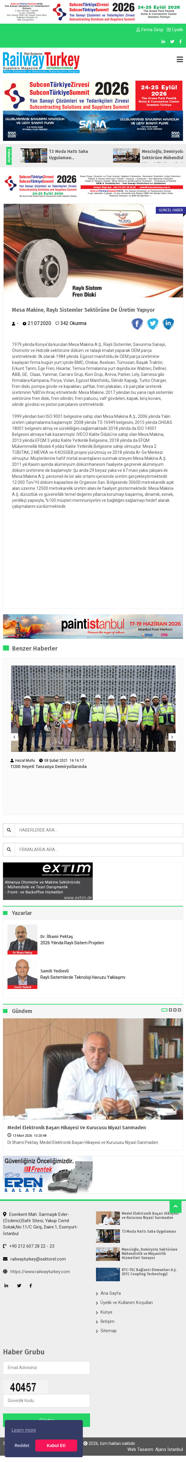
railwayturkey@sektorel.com (34, 1259)
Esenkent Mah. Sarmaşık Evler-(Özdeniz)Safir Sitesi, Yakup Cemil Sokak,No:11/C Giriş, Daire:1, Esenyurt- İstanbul (40, 1224)
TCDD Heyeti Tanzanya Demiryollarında (48, 766)
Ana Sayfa (110, 1293)
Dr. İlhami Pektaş (56, 936)
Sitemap (108, 1330)
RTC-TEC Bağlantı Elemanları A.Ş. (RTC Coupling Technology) (149, 1272)
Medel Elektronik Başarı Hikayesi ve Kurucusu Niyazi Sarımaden (76, 1127)
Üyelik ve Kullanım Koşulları (126, 1302)
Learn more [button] (23, 1430)
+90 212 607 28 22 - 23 (28, 1246)
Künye (106, 1312)
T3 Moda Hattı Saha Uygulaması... (103, 154)
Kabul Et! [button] (56, 1445)
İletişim (107, 1321)
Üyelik (175, 29)
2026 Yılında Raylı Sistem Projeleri (72, 942)
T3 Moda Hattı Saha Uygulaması (149, 1231)
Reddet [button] (22, 1445)
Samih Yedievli (54, 971)
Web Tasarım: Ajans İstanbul (155, 1449)
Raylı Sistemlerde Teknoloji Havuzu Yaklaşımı (82, 977)
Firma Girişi (149, 29)
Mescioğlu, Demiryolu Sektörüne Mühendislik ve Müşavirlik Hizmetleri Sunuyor (149, 1253)
